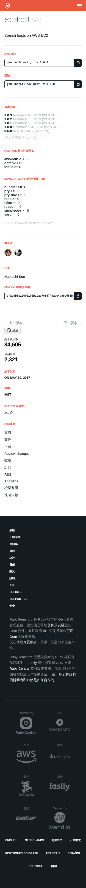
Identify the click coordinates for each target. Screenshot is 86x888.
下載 (7, 446)
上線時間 (14, 537)
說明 (12, 578)
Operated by (27, 714)
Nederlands (34, 840)
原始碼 (13, 544)
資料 (12, 551)
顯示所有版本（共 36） (22, 137)
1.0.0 (8, 127)
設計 (63, 713)
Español (74, 853)
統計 (12, 557)
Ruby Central (19, 668)
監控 (29, 776)
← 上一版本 (13, 323)
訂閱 (7, 467)
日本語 (53, 866)
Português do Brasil (22, 853)
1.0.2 (8, 119)
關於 (12, 571)
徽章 (7, 460)
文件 (7, 439)
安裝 (61, 625)
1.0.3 (8, 115)
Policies (15, 592)
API (11, 585)
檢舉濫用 (11, 488)
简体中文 (56, 840)
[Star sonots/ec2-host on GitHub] (12, 330)
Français (53, 853)
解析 (63, 745)
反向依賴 (11, 495)
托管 (29, 745)
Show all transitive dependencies (29, 223)
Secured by (61, 808)
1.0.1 (8, 123)
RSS (7, 474)
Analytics (11, 481)
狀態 (12, 530)
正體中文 (75, 840)
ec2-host (17, 19)
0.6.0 (8, 131)
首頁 (7, 432)
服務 (63, 776)
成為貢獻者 (28, 642)
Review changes (17, 453)
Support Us (18, 599)
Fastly (32, 663)
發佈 (50, 625)
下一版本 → (73, 323)
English (11, 840)
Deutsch (35, 866)
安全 (12, 605)
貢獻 (12, 564)
